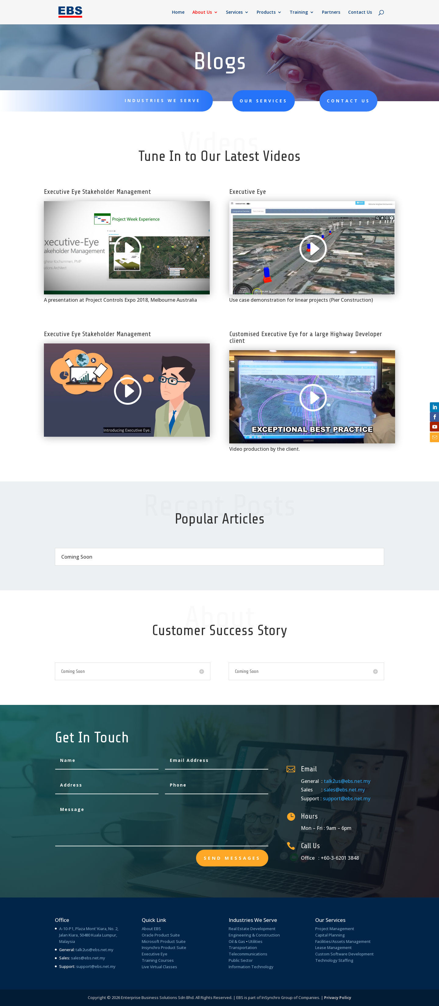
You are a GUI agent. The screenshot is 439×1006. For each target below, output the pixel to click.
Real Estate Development (252, 928)
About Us (202, 12)
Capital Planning (330, 935)
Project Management (334, 928)
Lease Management (333, 947)
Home (178, 12)
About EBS (151, 928)
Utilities (255, 941)
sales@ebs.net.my (344, 789)
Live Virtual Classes (159, 966)
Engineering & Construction (254, 935)
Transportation (243, 947)
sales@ (77, 958)
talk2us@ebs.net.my (347, 781)
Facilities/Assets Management (343, 941)
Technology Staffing (334, 960)
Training (299, 12)
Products (266, 12)
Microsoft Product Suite (164, 941)
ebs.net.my (94, 958)
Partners (331, 12)
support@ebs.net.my (346, 798)
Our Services (263, 101)
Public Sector (241, 960)
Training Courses (158, 960)
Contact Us (360, 12)
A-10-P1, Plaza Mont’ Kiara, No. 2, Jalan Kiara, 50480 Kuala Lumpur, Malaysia (88, 935)
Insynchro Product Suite (164, 947)
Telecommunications (248, 954)
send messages (232, 858)
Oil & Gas (237, 941)
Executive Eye (154, 954)
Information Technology (251, 966)
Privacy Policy (337, 997)
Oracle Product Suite (161, 935)
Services (234, 12)
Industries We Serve (163, 100)
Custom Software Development (344, 954)
